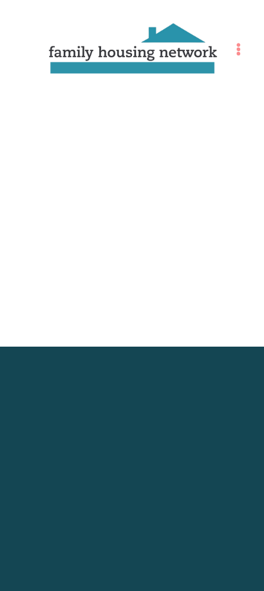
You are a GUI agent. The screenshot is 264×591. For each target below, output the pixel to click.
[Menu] (238, 49)
